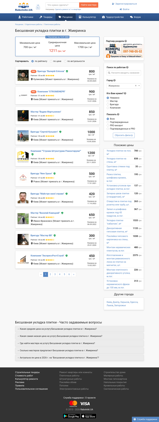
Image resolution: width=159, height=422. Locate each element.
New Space (41, 173)
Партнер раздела (115, 41)
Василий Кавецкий (45, 213)
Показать (113, 114)
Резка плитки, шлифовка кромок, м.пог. (116, 177)
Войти (124, 9)
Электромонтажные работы (74, 389)
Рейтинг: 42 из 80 (38, 260)
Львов (110, 305)
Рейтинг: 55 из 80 (38, 76)
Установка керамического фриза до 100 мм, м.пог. (118, 284)
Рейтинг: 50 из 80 (38, 159)
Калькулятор (87, 17)
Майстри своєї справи (47, 193)
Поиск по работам (116, 67)
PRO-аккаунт (116, 125)
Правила (19, 385)
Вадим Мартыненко (46, 111)
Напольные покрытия (115, 382)
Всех (112, 118)
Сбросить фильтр (124, 135)
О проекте (90, 397)
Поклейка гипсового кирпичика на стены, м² (117, 239)
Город (110, 80)
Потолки (63, 385)
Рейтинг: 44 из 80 (38, 217)
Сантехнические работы (116, 389)
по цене (57, 61)
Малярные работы (113, 375)
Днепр (116, 302)
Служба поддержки (145, 419)
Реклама (19, 382)
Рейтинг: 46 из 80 (38, 198)
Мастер (114, 101)
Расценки (65, 17)
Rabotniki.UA (86, 409)
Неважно (114, 97)
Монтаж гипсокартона (115, 379)
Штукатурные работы (70, 379)
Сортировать (22, 61)
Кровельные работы (114, 385)
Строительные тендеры (27, 372)
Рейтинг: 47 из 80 (38, 178)
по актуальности (76, 61)
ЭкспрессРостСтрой (47, 255)
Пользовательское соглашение (31, 389)
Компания (115, 107)
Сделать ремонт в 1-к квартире (68, 9)
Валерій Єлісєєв (51, 71)
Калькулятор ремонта (26, 379)
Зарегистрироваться (124, 3)
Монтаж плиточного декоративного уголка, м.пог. (118, 273)
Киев (109, 302)
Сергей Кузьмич (44, 131)
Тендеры (46, 17)
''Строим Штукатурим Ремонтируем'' (56, 151)
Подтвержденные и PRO (122, 128)
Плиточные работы (69, 375)
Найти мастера (88, 5)
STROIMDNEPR (51, 91)
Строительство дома (114, 372)
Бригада (114, 104)
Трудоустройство (113, 17)
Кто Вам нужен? (116, 93)
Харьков (124, 302)
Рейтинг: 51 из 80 (38, 96)
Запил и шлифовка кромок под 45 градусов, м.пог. (116, 212)
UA (38, 5)
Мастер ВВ (41, 235)
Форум (135, 17)
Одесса (134, 302)
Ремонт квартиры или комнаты (75, 372)
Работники (25, 17)
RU (38, 8)
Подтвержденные (119, 122)
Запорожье (120, 305)
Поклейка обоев (67, 382)
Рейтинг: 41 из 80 (38, 116)
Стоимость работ (24, 375)
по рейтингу (41, 61)
